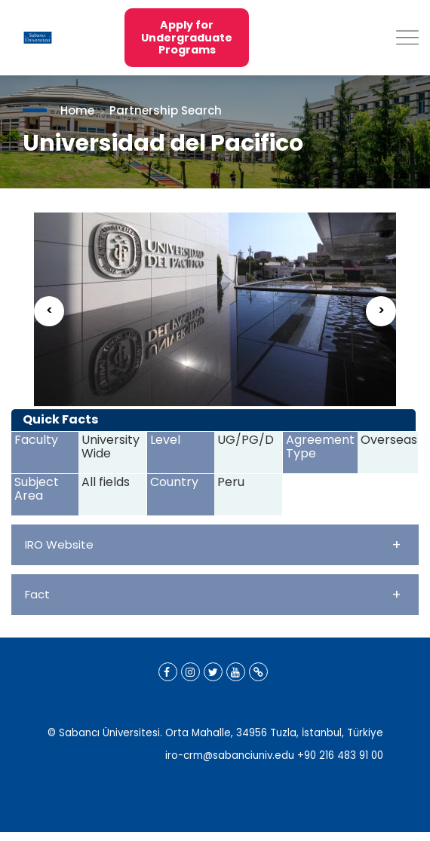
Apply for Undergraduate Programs (186, 37)
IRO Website (213, 544)
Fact (213, 594)
